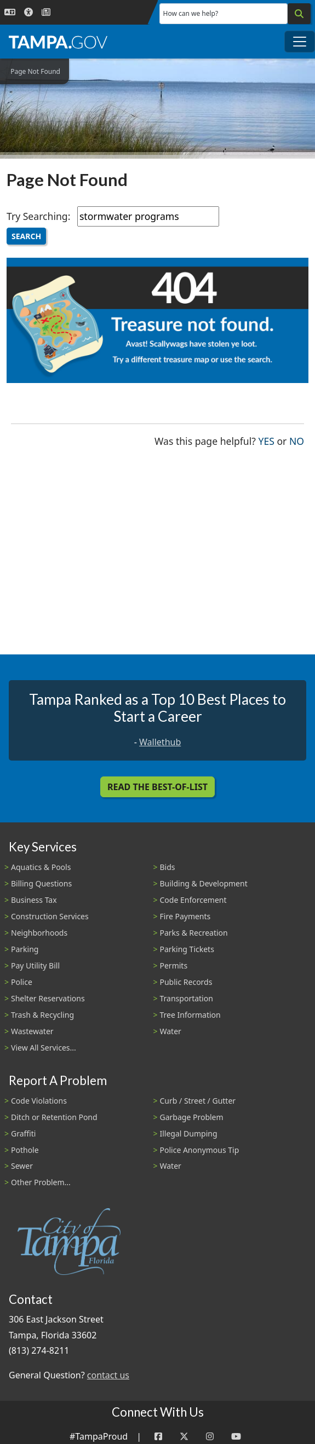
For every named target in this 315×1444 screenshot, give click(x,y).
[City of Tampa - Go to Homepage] (58, 41)
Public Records (186, 982)
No (296, 440)
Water (170, 1031)
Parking (24, 949)
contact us (108, 1375)
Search (26, 236)
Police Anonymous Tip (199, 1150)
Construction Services (50, 916)
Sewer (22, 1166)
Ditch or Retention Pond (54, 1117)
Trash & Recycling (42, 1015)
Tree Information (190, 1015)
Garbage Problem (192, 1117)
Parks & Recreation (194, 932)
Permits (174, 965)
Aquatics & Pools (41, 867)
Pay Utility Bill (35, 965)
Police (21, 982)
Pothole (25, 1150)
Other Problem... (41, 1182)
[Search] (299, 13)
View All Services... (43, 1047)
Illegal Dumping (188, 1133)
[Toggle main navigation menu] (299, 42)
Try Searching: (38, 216)
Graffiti (23, 1133)
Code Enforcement (193, 900)
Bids (167, 867)
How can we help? (191, 13)
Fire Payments (185, 916)
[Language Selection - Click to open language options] (10, 12)
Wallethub (160, 742)
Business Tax (34, 900)
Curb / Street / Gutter (198, 1100)
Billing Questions (41, 883)
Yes (266, 440)
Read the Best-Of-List (157, 787)
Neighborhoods (39, 932)
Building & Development (204, 883)
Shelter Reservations (48, 998)
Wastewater (32, 1031)
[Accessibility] (28, 12)
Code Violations (39, 1100)
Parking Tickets (187, 949)
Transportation (186, 998)
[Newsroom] (46, 12)
